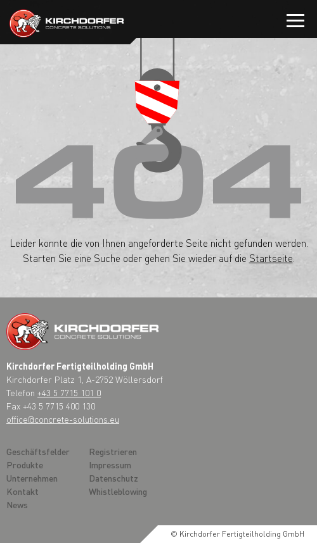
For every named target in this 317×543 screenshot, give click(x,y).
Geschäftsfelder (38, 451)
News (17, 504)
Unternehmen (32, 478)
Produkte (24, 464)
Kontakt (22, 491)
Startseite (271, 258)
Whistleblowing (118, 491)
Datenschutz (113, 478)
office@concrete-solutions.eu (62, 419)
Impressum (110, 464)
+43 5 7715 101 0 (69, 392)
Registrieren (113, 451)
